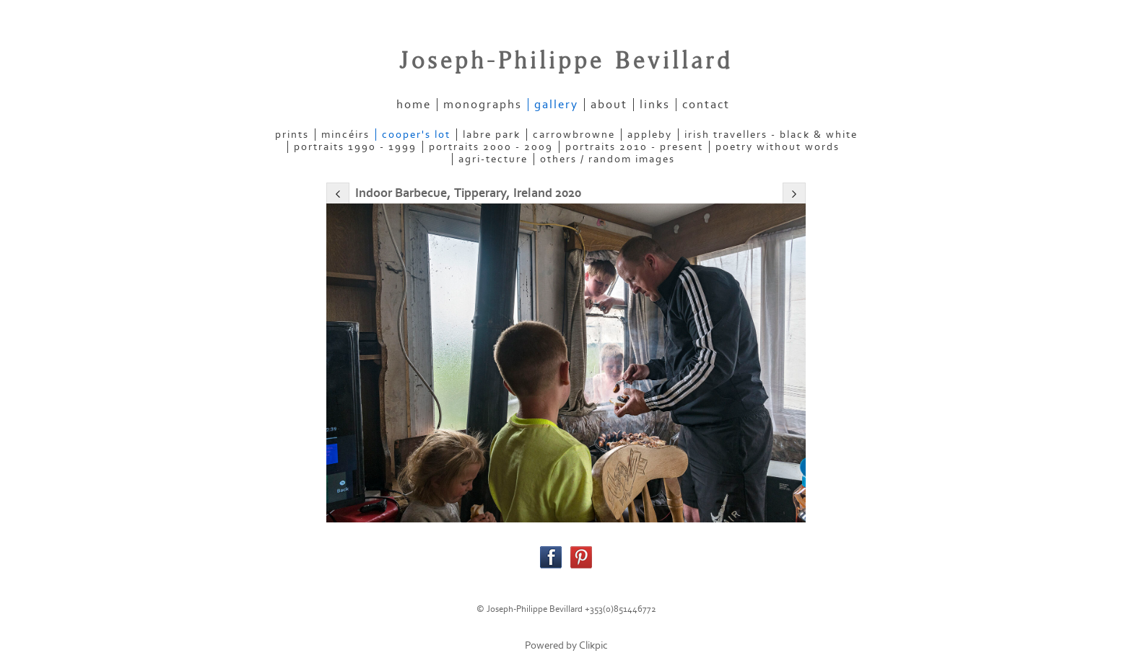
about (609, 104)
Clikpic (593, 645)
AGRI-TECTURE (493, 159)
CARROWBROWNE (574, 134)
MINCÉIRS (345, 134)
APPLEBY (649, 134)
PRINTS (292, 134)
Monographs (482, 104)
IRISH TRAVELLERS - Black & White (771, 134)
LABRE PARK (492, 134)
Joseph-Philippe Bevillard (566, 61)
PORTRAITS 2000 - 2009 (491, 147)
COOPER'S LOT (416, 134)
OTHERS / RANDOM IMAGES (607, 159)
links (655, 104)
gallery (556, 104)
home (413, 104)
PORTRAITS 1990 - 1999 (355, 147)
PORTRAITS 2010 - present (634, 147)
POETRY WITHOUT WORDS (777, 147)
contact (706, 104)
